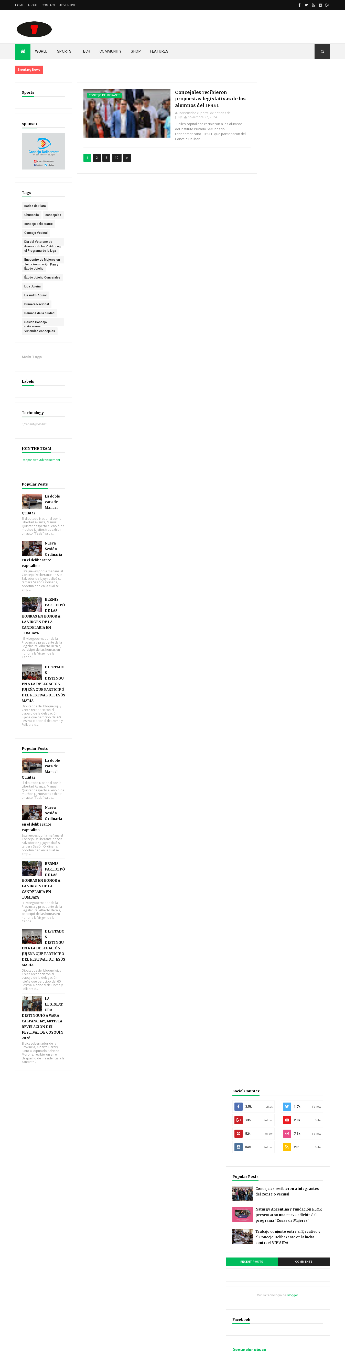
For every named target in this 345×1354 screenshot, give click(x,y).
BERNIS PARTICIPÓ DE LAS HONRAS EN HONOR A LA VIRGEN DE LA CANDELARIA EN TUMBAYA (42, 627)
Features (159, 51)
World (41, 51)
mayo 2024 (267, 543)
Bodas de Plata (35, 204)
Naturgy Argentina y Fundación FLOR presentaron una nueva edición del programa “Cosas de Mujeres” (290, 223)
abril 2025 (266, 501)
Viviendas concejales (39, 338)
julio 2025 (266, 485)
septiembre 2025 (271, 475)
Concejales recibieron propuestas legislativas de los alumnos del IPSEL (197, 98)
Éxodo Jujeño (34, 275)
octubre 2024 (269, 516)
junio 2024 (266, 537)
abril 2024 (266, 548)
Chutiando (31, 213)
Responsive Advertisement (41, 467)
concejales (32, 222)
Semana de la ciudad (39, 320)
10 (114, 152)
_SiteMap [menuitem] (266, 711)
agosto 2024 (268, 527)
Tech (85, 51)
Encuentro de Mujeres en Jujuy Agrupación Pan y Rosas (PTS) (40, 268)
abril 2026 (266, 449)
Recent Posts (271, 281)
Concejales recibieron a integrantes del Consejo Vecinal (301, 195)
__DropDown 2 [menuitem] (269, 696)
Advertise (67, 5)
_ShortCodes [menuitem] (269, 706)
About (33, 5)
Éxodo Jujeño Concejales (34, 285)
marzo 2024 (267, 553)
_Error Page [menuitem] (267, 716)
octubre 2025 (269, 470)
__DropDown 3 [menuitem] (269, 701)
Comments (310, 281)
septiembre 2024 (271, 522)
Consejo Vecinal (36, 240)
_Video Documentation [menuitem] (276, 742)
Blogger (305, 315)
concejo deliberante (38, 231)
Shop (136, 51)
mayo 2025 (267, 496)
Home (19, 5)
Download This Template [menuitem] (277, 737)
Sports (64, 51)
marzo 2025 (267, 506)
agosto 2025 (268, 480)
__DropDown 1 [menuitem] (269, 690)
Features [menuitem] (265, 680)
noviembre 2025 (271, 464)
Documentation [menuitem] (270, 722)
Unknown (271, 882)
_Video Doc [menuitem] (267, 732)
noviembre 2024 (271, 511)
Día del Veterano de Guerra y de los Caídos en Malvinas (40, 250)
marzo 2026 (267, 454)
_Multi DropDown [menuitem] (271, 685)
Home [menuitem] (263, 675)
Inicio (263, 1081)
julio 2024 (266, 532)
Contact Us (267, 813)
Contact (49, 5)
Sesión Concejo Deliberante (35, 330)
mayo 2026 (267, 443)
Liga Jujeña (32, 293)
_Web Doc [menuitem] (266, 727)
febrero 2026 (268, 459)
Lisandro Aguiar (35, 302)
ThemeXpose (41, 1347)
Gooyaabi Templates (89, 1347)
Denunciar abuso (276, 369)
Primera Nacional (36, 311)
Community (111, 51)
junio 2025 (266, 490)
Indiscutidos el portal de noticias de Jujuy (290, 874)
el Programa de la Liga (40, 258)
